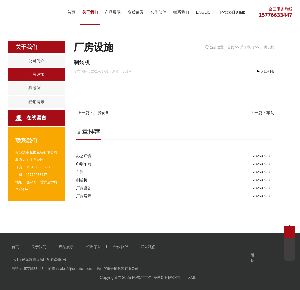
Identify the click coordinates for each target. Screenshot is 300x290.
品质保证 (36, 88)
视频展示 (36, 102)
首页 (71, 12)
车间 (270, 113)
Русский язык (232, 12)
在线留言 (36, 117)
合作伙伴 (158, 12)
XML (192, 278)
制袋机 (81, 180)
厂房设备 (101, 113)
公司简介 (36, 61)
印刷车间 (83, 164)
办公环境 (83, 156)
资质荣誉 (136, 12)
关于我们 (90, 12)
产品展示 (113, 12)
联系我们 (181, 12)
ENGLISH (204, 12)
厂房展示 (83, 196)
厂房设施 (36, 74)
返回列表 (264, 71)
